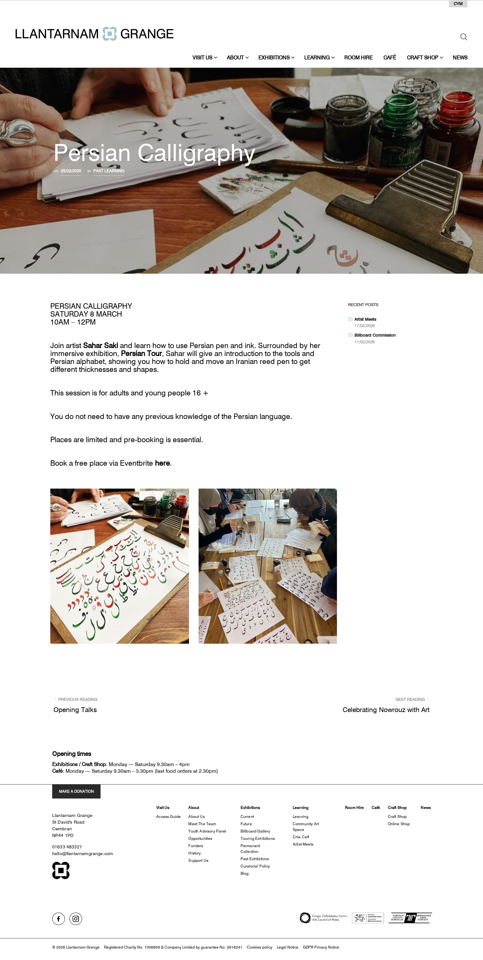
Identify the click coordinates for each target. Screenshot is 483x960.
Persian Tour (141, 353)
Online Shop (399, 823)
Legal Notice (287, 947)
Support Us (198, 860)
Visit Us (202, 57)
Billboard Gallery (255, 831)
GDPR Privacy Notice (321, 947)
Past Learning (108, 170)
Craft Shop (422, 57)
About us (196, 816)
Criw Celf (301, 836)
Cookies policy (259, 947)
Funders (195, 845)
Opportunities (200, 838)
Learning (317, 57)
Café (389, 57)
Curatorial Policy (255, 866)
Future (246, 823)
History (194, 853)
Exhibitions (274, 57)
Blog (245, 873)
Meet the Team (202, 823)
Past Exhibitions (255, 858)
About (235, 57)
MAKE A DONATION (76, 791)
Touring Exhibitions (258, 838)
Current (247, 816)
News (460, 57)
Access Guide (168, 816)
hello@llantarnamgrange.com (82, 853)
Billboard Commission (375, 335)
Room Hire (358, 57)
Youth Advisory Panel (207, 831)
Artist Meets (365, 319)
